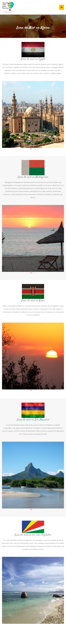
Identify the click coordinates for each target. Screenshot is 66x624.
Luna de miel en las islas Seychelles (33, 535)
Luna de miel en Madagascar (33, 177)
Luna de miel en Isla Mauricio (33, 420)
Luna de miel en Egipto (33, 59)
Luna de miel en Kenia (33, 301)
